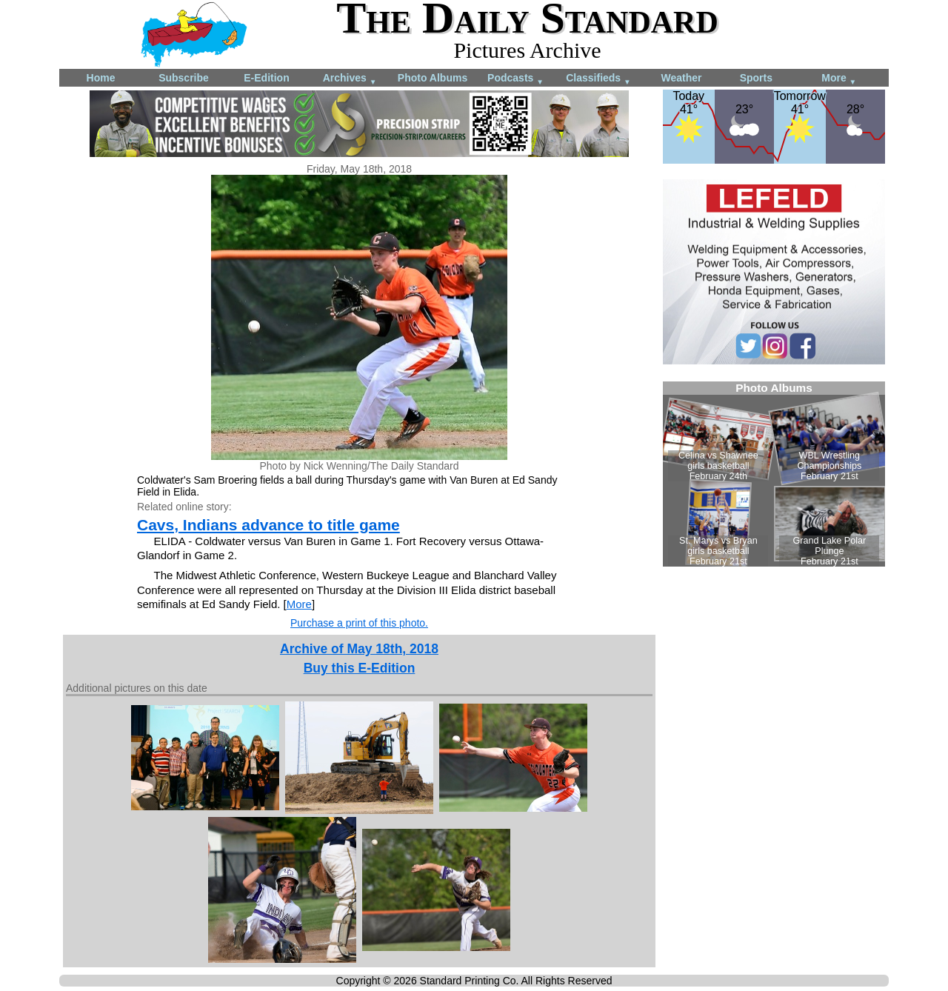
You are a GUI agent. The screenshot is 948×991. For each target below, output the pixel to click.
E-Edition (266, 78)
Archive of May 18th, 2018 (359, 648)
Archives (350, 79)
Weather (681, 78)
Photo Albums (432, 78)
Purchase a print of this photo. (359, 623)
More (838, 79)
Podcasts (515, 79)
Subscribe (183, 78)
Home (101, 78)
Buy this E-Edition (359, 668)
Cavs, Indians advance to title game (268, 524)
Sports (756, 78)
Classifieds (598, 79)
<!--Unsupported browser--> (774, 474)
